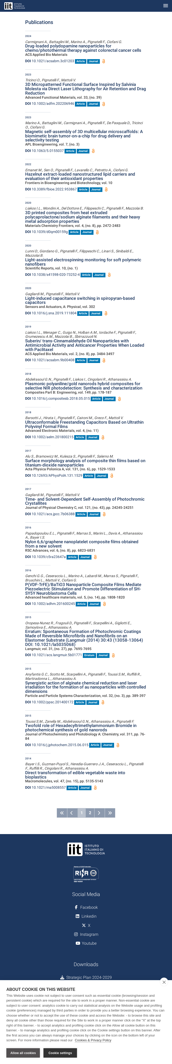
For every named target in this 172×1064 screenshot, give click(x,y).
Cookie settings (60, 1053)
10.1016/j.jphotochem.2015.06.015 (56, 745)
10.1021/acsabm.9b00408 (49, 360)
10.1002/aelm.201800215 (49, 437)
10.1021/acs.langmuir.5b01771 (53, 655)
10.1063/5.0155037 (44, 151)
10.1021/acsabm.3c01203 (49, 61)
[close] (164, 982)
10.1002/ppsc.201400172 (49, 702)
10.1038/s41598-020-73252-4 (52, 275)
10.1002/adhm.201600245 (50, 604)
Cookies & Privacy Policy (93, 1041)
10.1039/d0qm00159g (46, 232)
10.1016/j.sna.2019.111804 (50, 313)
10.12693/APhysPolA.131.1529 (53, 475)
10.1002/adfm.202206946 (49, 103)
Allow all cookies (23, 1053)
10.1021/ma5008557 (45, 787)
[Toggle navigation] (165, 6)
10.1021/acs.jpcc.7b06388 (50, 514)
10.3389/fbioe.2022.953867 (51, 189)
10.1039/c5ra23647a (45, 557)
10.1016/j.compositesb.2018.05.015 (57, 398)
